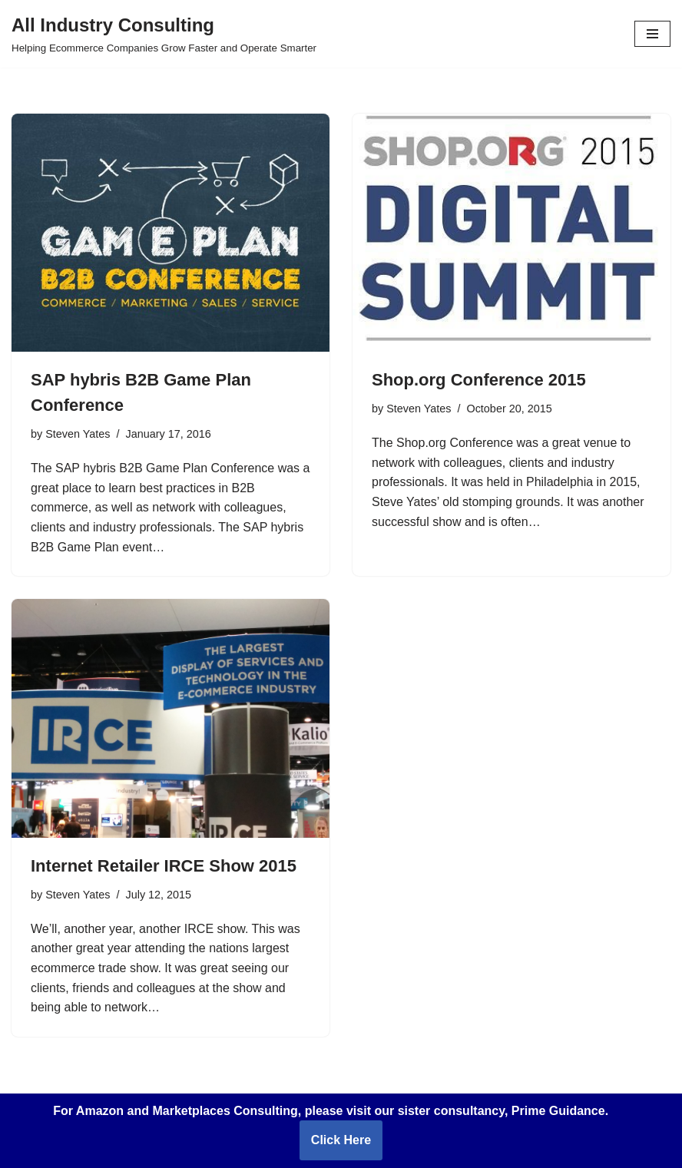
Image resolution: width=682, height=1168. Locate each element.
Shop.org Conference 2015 (479, 379)
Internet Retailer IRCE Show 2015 (163, 865)
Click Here (341, 1139)
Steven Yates (77, 434)
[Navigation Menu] (652, 34)
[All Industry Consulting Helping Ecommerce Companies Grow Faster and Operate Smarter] (164, 34)
